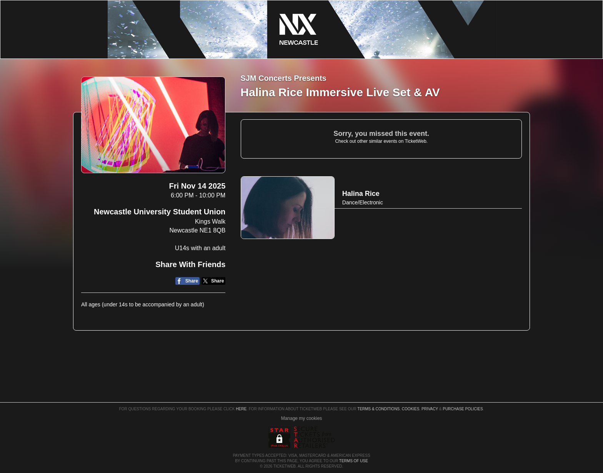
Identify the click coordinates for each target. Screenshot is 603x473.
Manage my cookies (301, 418)
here (241, 409)
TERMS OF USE (353, 461)
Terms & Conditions (378, 409)
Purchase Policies (463, 409)
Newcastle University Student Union (159, 211)
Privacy (429, 409)
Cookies (411, 409)
